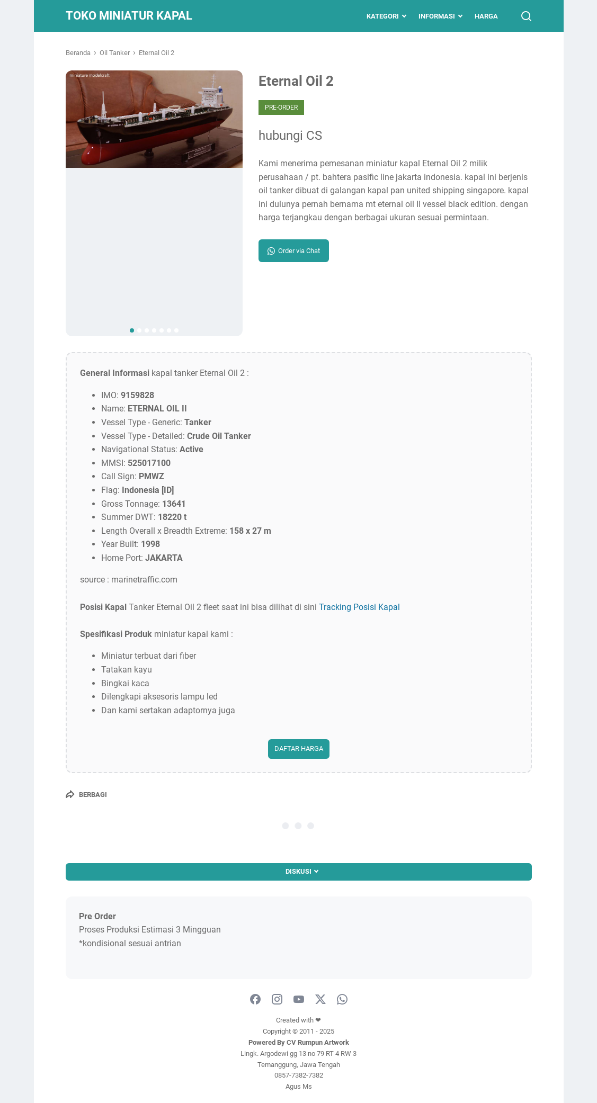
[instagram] (277, 999)
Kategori (383, 16)
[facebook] (255, 999)
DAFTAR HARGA (298, 748)
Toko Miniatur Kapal (129, 15)
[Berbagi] (86, 794)
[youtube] (299, 999)
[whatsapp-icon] (342, 999)
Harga (486, 16)
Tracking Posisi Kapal (359, 607)
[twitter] (320, 999)
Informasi (436, 16)
